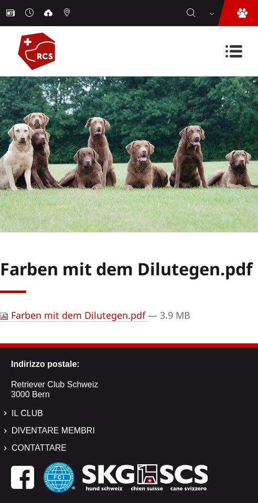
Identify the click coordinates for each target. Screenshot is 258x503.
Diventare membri (53, 430)
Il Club (27, 413)
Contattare (39, 447)
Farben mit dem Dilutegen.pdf (74, 315)
